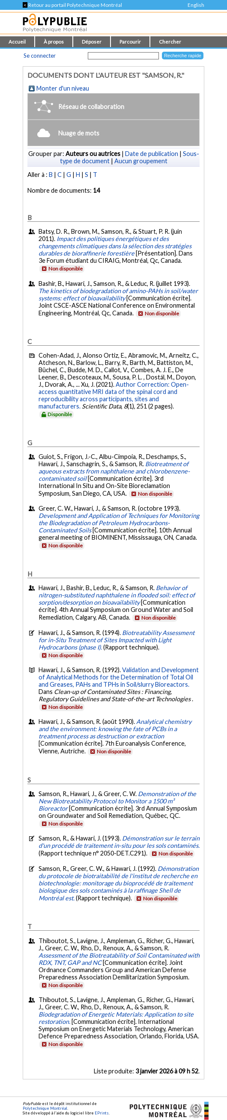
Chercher (170, 41)
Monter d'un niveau (62, 88)
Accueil (17, 41)
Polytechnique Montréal (45, 1108)
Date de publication (151, 153)
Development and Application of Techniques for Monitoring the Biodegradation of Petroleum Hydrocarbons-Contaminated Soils (119, 523)
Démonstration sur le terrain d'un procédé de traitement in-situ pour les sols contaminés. (119, 842)
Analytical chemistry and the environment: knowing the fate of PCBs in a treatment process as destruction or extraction (115, 729)
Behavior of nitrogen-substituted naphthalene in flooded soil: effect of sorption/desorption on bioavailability (117, 595)
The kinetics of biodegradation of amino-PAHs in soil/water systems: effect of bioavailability (118, 294)
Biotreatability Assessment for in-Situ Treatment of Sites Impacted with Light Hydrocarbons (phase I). (116, 640)
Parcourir (130, 41)
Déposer (92, 41)
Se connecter (40, 55)
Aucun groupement (140, 161)
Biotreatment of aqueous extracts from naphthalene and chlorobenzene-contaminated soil (114, 471)
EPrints (102, 1113)
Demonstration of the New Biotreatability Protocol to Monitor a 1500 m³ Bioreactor (117, 801)
